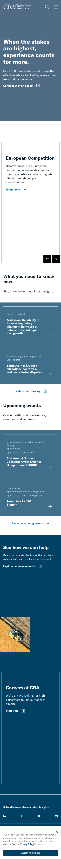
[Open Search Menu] (47, 7)
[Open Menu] (56, 7)
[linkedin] (4, 816)
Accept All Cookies (30, 853)
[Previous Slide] (47, 259)
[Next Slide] (56, 259)
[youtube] (39, 816)
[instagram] (56, 816)
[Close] (57, 831)
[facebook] (21, 816)
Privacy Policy (26, 844)
